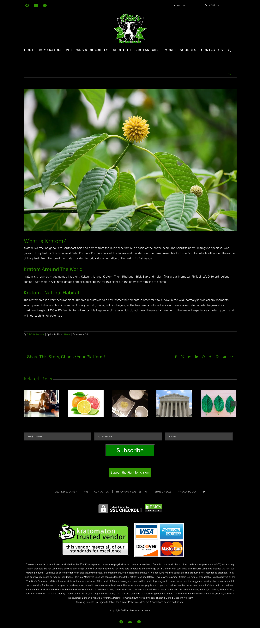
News (67, 334)
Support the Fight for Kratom (130, 472)
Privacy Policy (187, 491)
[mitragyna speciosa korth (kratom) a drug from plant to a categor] (130, 160)
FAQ (85, 491)
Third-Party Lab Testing (131, 491)
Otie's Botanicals (35, 334)
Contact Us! (101, 491)
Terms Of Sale (162, 491)
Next (231, 74)
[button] (229, 50)
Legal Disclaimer (66, 491)
